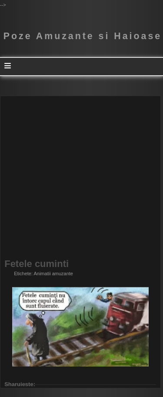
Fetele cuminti (36, 264)
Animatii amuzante (53, 273)
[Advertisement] (81, 177)
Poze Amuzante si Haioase (82, 36)
